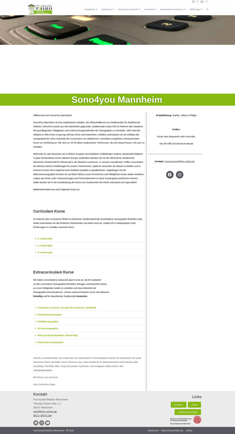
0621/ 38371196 (42, 415)
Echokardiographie (48, 328)
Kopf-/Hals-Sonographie (51, 342)
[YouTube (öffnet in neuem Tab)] (202, 1)
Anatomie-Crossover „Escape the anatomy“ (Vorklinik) (67, 307)
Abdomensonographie (50, 314)
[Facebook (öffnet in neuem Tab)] (193, 1)
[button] (89, 238)
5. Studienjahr (45, 252)
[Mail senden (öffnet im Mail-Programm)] (206, 1)
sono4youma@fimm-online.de (180, 161)
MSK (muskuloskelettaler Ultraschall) (57, 335)
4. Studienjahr (45, 245)
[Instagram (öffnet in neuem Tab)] (198, 1)
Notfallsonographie (48, 321)
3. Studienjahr (45, 238)
